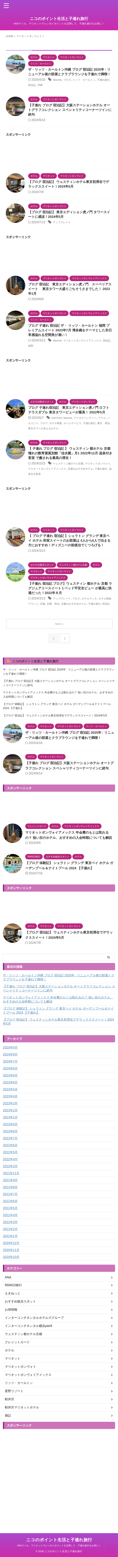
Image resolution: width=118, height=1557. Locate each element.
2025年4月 (10, 1085)
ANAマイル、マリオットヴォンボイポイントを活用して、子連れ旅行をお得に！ (59, 1545)
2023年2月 (10, 1148)
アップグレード (64, 230)
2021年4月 (10, 1253)
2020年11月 (11, 1288)
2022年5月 (10, 1190)
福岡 (47, 355)
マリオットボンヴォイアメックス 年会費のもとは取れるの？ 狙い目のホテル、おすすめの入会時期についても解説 (58, 722)
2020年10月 (11, 1295)
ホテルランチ (97, 621)
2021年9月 (10, 1218)
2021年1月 (10, 1274)
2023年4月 (10, 1134)
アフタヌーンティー (92, 433)
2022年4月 (10, 1197)
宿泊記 (44, 90)
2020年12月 (11, 1281)
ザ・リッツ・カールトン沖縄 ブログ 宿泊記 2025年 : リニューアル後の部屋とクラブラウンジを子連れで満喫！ (70, 75)
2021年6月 (10, 1239)
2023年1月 (10, 1155)
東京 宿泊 (47, 443)
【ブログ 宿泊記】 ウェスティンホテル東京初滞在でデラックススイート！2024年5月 (55, 743)
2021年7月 (10, 1232)
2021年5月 (10, 1246)
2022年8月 (10, 1169)
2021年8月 (10, 1225)
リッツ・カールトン (90, 85)
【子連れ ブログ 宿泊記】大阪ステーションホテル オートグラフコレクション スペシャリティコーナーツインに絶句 (69, 116)
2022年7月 (10, 1176)
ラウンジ (48, 626)
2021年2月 (10, 1267)
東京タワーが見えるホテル (75, 443)
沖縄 (53, 90)
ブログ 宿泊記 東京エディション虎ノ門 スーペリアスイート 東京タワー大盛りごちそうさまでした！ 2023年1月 (68, 298)
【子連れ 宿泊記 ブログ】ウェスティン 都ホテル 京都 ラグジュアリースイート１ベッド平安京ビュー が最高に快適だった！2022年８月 (69, 611)
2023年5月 (10, 1127)
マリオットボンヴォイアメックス (65, 484)
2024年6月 (10, 1106)
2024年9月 (10, 1092)
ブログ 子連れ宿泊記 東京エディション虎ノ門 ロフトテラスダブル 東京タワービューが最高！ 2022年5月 (69, 423)
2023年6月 (10, 1120)
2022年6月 (10, 1183)
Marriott (58, 85)
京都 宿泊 (72, 626)
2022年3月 (10, 1204)
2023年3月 (10, 1141)
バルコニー (44, 438)
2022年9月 (10, 1162)
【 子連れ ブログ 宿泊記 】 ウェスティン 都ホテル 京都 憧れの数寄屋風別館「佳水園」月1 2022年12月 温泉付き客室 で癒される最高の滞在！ (70, 469)
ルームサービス (92, 438)
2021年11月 (11, 1211)
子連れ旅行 (50, 489)
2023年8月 (10, 1113)
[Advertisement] (59, 161)
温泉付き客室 (69, 489)
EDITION (57, 433)
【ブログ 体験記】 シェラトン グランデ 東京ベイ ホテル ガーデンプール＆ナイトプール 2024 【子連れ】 (57, 734)
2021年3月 (10, 1260)
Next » (60, 651)
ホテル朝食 (72, 438)
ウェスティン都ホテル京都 (71, 479)
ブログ (70, 85)
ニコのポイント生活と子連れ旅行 (59, 18)
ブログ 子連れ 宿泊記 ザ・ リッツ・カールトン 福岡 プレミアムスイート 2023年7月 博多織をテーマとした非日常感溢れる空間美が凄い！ (69, 340)
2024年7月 (10, 1099)
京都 (59, 626)
